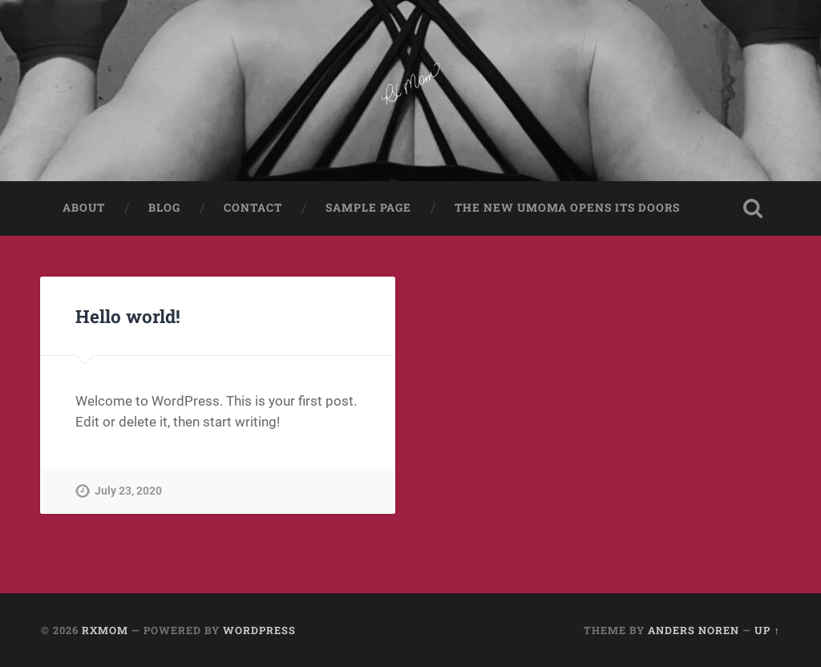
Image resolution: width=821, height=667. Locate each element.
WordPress (259, 630)
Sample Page (368, 207)
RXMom (105, 630)
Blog (164, 207)
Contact (253, 207)
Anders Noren (693, 630)
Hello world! (127, 316)
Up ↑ (766, 630)
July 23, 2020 (128, 491)
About (84, 207)
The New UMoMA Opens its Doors (567, 207)
